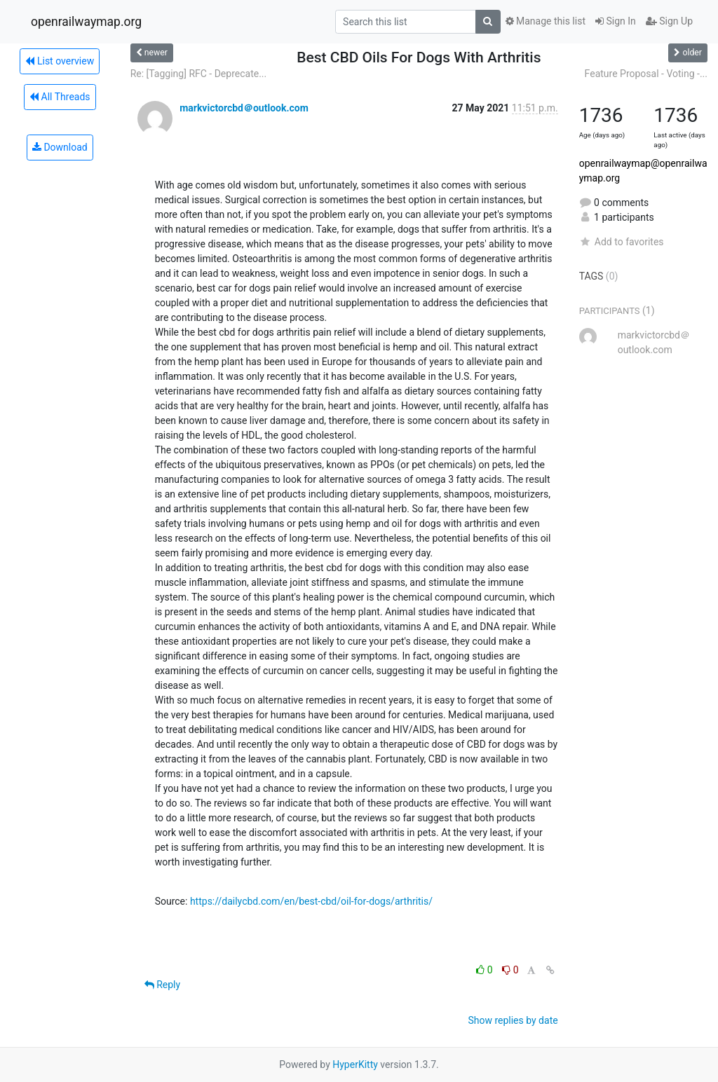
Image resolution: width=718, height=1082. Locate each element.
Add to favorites (621, 241)
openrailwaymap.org (86, 22)
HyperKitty (355, 1064)
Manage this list (545, 21)
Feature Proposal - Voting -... (646, 73)
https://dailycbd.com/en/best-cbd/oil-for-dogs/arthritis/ (311, 901)
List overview (59, 61)
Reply (162, 984)
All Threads (59, 96)
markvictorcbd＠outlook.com (244, 108)
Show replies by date (512, 1020)
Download (60, 147)
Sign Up (669, 21)
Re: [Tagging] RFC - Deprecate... (198, 73)
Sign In (615, 21)
